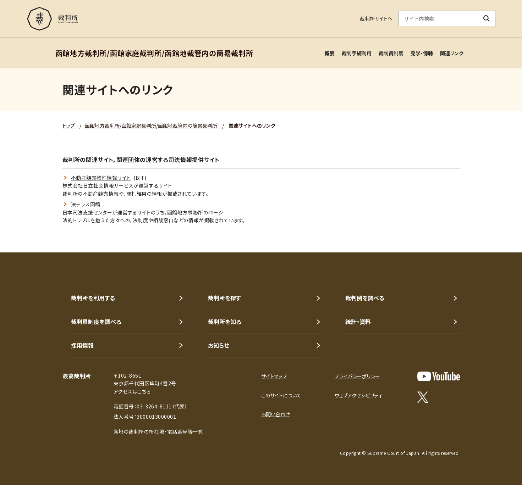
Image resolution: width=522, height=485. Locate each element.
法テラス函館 (85, 204)
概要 (330, 53)
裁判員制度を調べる (96, 321)
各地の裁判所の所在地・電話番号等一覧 (158, 431)
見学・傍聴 (422, 53)
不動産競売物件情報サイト (101, 177)
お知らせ (218, 345)
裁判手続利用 (357, 53)
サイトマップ (274, 376)
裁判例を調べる (364, 298)
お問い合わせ (275, 414)
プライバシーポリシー (357, 376)
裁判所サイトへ (376, 18)
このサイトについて (281, 395)
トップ (69, 125)
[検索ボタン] (486, 18)
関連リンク (451, 53)
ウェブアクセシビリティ (358, 395)
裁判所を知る (224, 321)
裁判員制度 (391, 53)
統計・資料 (358, 321)
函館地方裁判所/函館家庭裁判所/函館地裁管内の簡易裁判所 (151, 125)
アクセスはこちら (132, 391)
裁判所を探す (224, 298)
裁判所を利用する (93, 298)
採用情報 (82, 345)
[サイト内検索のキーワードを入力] (438, 18)
